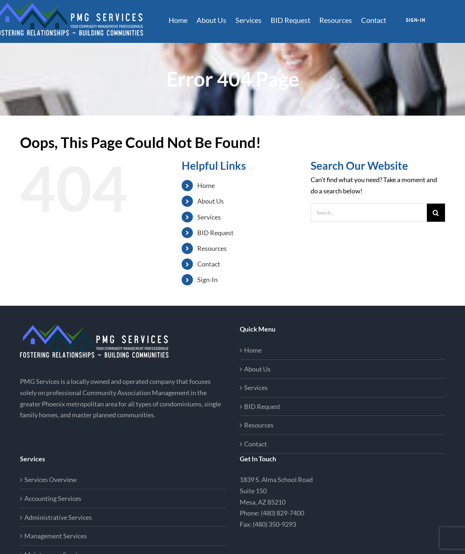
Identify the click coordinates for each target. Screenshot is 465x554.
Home (206, 185)
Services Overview (50, 479)
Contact (208, 264)
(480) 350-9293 (274, 524)
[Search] (436, 213)
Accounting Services (52, 498)
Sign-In (207, 280)
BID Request (215, 233)
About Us (210, 201)
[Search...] (369, 213)
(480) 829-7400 (282, 513)
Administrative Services (58, 517)
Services (209, 217)
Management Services (55, 536)
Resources (212, 248)
